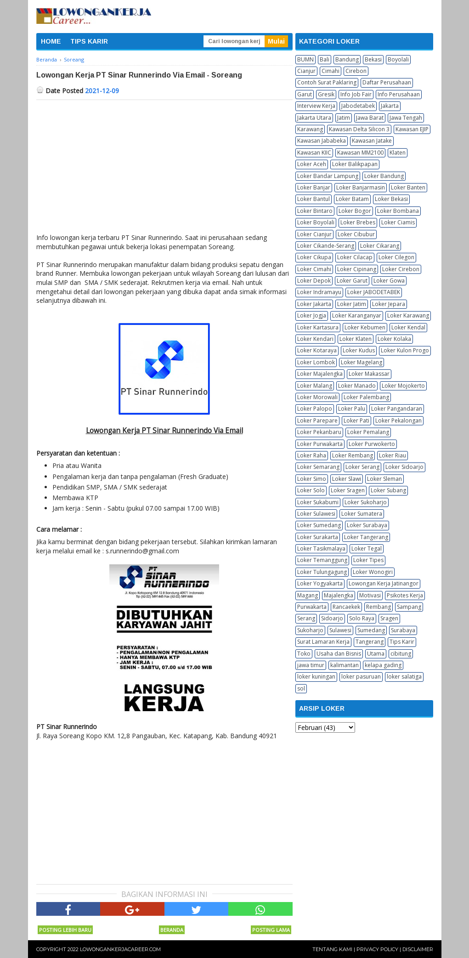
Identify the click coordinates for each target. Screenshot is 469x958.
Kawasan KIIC (314, 152)
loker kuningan (316, 676)
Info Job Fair (356, 94)
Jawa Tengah (406, 118)
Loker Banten (408, 187)
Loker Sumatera (361, 514)
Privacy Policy (377, 949)
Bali (324, 59)
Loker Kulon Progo (405, 350)
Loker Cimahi (314, 269)
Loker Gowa (389, 280)
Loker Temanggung (322, 560)
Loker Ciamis (398, 222)
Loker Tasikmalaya (321, 548)
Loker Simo (311, 479)
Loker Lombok (316, 362)
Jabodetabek (358, 106)
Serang (306, 618)
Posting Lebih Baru (65, 929)
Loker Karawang (408, 315)
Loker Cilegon (396, 257)
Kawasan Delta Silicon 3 (359, 129)
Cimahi (330, 71)
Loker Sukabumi (318, 502)
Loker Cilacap (355, 257)
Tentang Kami (332, 949)
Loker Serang (362, 467)
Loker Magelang (361, 362)
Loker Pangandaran (396, 408)
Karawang (310, 129)
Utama (375, 653)
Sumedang (371, 630)
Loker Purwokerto (372, 444)
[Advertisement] (164, 169)
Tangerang (370, 642)
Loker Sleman (384, 479)
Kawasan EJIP (412, 129)
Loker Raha (311, 455)
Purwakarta (312, 607)
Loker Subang (388, 490)
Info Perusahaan (399, 94)
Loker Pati (356, 420)
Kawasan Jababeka (321, 141)
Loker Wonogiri (373, 572)
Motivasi (370, 595)
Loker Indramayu (319, 292)
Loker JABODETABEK (373, 292)
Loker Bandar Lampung (327, 176)
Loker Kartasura (318, 327)
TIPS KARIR (89, 41)
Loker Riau (392, 455)
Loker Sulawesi (316, 514)
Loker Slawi (346, 479)
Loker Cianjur (314, 234)
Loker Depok (314, 280)
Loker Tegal (366, 548)
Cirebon (356, 71)
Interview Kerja (316, 106)
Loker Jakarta (314, 304)
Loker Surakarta (317, 537)
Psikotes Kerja (405, 595)
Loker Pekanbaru (319, 432)
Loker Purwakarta (320, 444)
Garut (304, 94)
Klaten (398, 152)
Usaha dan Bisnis (338, 653)
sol (301, 688)
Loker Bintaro (315, 211)
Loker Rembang (352, 455)
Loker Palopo (314, 408)
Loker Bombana (398, 211)
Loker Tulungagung (322, 572)
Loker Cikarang (379, 246)
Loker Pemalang (368, 432)
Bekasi (373, 59)
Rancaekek (346, 607)
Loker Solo (311, 490)
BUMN (305, 59)
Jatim (343, 118)
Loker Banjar (313, 187)
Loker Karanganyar (356, 315)
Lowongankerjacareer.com (120, 949)
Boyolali (398, 59)
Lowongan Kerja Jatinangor (383, 583)
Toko (304, 653)
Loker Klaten (355, 339)
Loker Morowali (317, 397)
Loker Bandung (384, 176)
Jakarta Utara (314, 118)
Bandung (347, 59)
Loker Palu (351, 408)
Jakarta (390, 106)
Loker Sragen (348, 490)
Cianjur (306, 71)
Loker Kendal (408, 327)
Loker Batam (352, 199)
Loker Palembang (366, 397)
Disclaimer (417, 949)
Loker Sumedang (319, 525)
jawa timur (310, 665)
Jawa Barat (370, 118)
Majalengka (338, 595)
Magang (307, 595)
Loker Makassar (369, 374)
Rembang (378, 607)
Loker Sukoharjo (366, 502)
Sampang (409, 607)
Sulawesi (340, 630)
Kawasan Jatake (372, 141)
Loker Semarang (318, 467)
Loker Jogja (311, 315)
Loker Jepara (388, 304)
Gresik (326, 94)
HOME (51, 41)
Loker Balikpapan (355, 164)
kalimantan (344, 665)
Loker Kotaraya (317, 350)
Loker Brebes (357, 222)
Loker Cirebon (400, 269)
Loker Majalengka (320, 374)
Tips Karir (402, 642)
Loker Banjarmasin (360, 187)
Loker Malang (314, 386)
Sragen (389, 618)
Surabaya (403, 630)
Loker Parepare (317, 420)
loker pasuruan (361, 676)
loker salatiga (404, 676)
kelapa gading (383, 665)
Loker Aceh (311, 164)
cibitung (400, 653)
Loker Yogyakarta (320, 583)
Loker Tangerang (366, 537)
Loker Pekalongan (398, 420)
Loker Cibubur (356, 234)
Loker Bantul (313, 199)
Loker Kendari (315, 339)
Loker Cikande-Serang (325, 246)
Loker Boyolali (315, 222)
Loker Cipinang (356, 269)
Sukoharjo (310, 630)
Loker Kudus (359, 350)
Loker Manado (357, 386)
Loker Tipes (368, 560)
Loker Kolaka (394, 339)
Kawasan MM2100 (360, 152)
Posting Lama (271, 929)
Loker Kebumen (365, 327)
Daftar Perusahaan (386, 82)
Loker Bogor (355, 211)
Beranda (171, 929)
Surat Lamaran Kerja (323, 642)
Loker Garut (352, 280)
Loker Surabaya (367, 525)
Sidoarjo (332, 618)
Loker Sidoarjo (404, 467)
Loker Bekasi (391, 199)
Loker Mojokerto (403, 386)
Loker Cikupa (314, 257)
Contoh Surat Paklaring (326, 82)
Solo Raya (361, 618)
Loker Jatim (351, 304)
